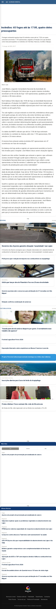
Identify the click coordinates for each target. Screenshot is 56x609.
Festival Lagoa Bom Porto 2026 (12, 339)
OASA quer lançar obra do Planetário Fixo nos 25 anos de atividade (25, 282)
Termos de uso (21, 599)
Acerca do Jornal (10, 596)
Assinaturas (44, 599)
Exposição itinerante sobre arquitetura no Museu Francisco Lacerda (25, 348)
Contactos (47, 596)
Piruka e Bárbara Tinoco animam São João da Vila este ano (22, 404)
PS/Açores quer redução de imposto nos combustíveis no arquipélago (26, 259)
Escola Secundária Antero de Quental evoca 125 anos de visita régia (25, 570)
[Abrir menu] (2, 1)
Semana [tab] (28, 448)
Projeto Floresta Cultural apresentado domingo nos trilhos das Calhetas (26, 357)
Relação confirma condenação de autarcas (16, 302)
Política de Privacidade (33, 599)
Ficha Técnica (12, 599)
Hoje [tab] (10, 448)
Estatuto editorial (21, 596)
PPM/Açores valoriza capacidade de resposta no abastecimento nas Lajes (27, 529)
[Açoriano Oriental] (28, 592)
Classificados (39, 596)
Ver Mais (54, 220)
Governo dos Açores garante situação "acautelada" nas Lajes (27, 246)
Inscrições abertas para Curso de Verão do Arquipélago (21, 380)
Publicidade (31, 596)
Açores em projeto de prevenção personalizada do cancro (21, 454)
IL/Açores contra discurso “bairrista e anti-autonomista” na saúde (24, 535)
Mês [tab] (46, 448)
